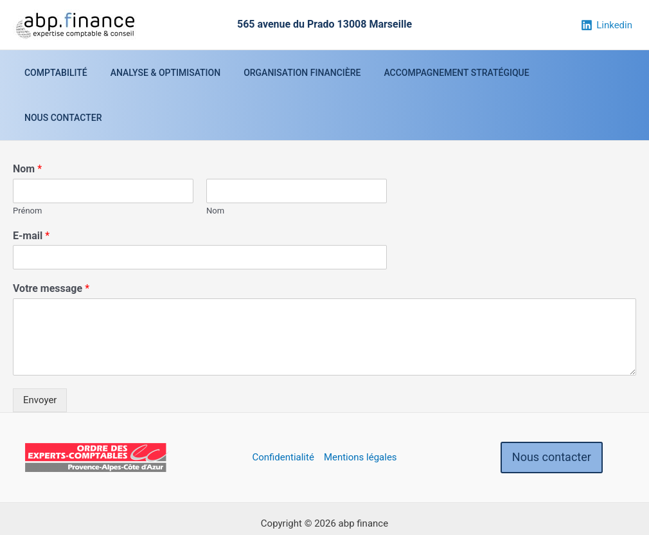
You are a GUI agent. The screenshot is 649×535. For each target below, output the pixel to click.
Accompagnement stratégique (448, 73)
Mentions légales (360, 412)
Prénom (27, 165)
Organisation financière (299, 73)
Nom (27, 124)
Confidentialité (283, 412)
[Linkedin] (606, 25)
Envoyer (40, 355)
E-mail (31, 191)
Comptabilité (63, 73)
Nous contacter (578, 73)
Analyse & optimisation (168, 73)
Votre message (51, 243)
